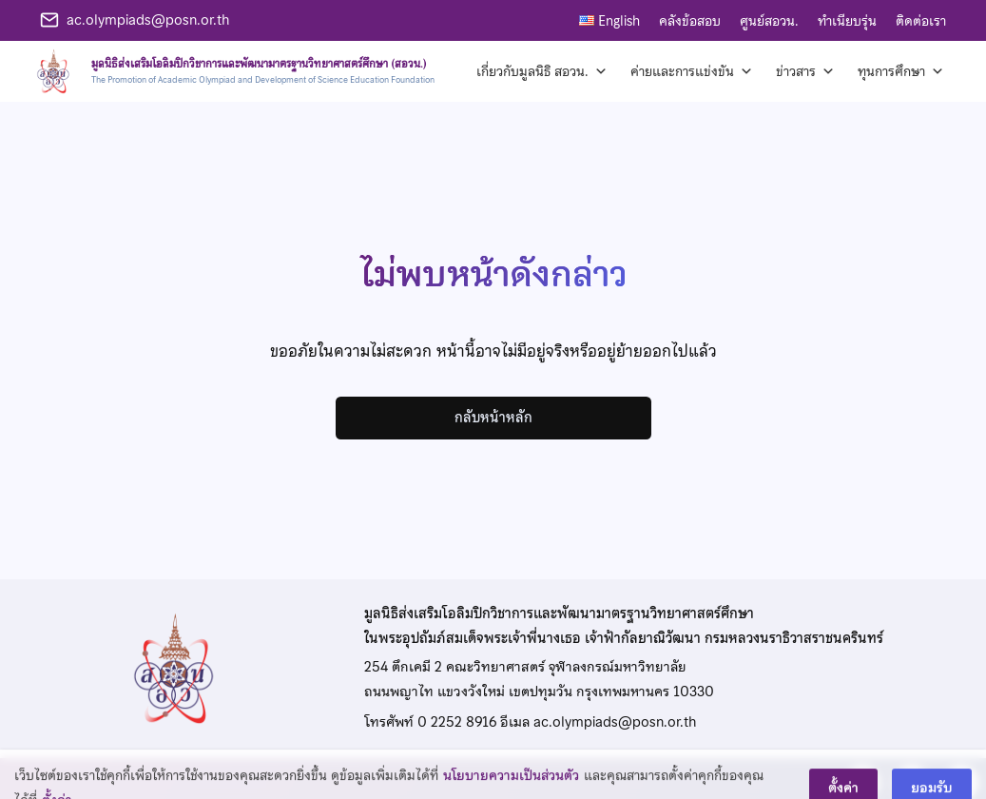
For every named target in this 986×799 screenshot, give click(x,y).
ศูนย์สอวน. (769, 20)
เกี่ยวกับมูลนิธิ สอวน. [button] (542, 71)
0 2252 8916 (456, 722)
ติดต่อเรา (921, 20)
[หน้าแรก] (232, 71)
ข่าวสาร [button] (805, 71)
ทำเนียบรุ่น (847, 20)
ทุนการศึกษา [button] (901, 71)
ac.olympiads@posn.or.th (148, 20)
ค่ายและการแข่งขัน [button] (691, 71)
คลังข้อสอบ (690, 20)
